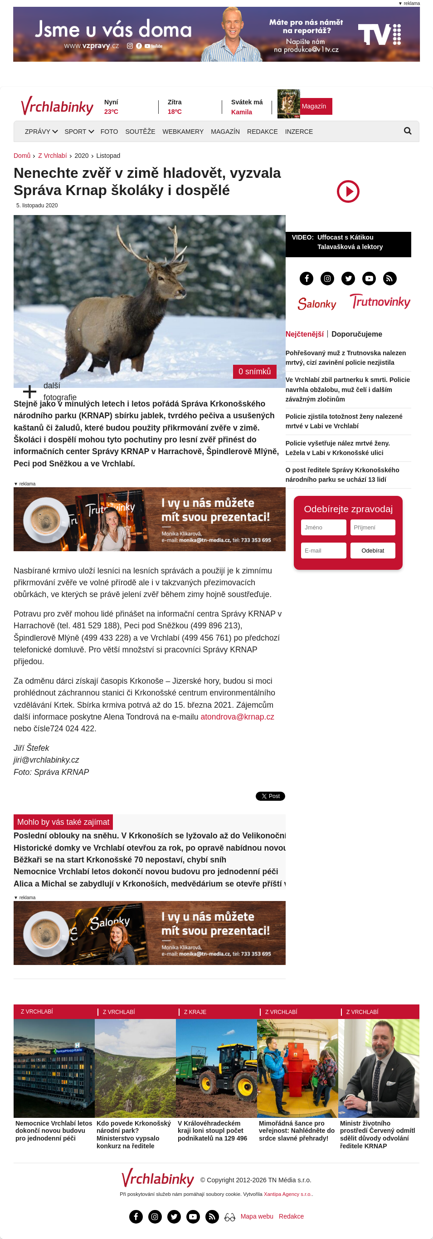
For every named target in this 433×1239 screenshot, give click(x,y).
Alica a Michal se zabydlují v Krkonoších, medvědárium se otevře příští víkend (150, 883)
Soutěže (140, 131)
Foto (109, 131)
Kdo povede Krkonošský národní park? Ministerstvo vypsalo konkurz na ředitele (134, 1135)
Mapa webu (257, 1216)
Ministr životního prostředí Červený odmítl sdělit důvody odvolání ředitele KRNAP (377, 1135)
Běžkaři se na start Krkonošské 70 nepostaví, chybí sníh (120, 859)
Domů (22, 155)
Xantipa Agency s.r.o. (288, 1194)
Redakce (262, 131)
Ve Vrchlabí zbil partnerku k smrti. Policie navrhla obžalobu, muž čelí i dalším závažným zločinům (348, 389)
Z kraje (195, 1012)
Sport (75, 131)
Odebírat (373, 550)
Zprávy (37, 131)
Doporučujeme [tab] (356, 334)
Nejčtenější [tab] (305, 334)
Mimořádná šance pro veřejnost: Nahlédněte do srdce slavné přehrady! (297, 1131)
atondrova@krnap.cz (237, 716)
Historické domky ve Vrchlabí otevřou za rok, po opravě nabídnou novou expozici (150, 847)
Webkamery (183, 131)
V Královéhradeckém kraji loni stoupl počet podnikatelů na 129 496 (212, 1131)
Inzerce (299, 131)
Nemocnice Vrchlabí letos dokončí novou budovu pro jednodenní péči (146, 871)
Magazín (314, 106)
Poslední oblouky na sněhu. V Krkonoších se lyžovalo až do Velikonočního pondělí (150, 835)
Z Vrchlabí (52, 155)
